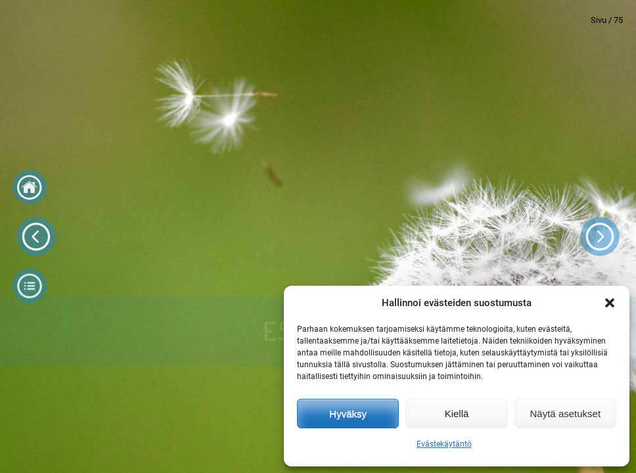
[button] (609, 302)
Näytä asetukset (565, 413)
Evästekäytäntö (444, 444)
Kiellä (457, 413)
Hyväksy (348, 413)
